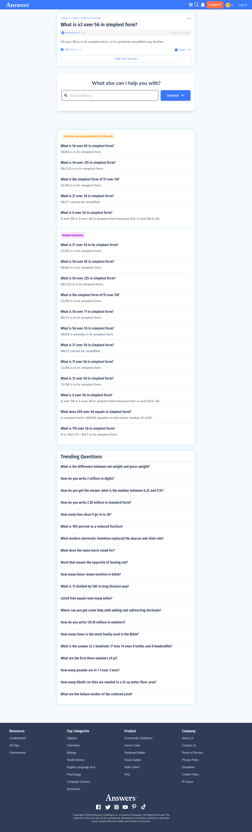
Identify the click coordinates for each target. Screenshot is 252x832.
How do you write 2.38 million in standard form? (96, 502)
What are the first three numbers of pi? (89, 658)
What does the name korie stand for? (88, 550)
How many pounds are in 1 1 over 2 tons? (90, 670)
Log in (242, 5)
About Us (188, 738)
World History (75, 760)
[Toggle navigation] (191, 4)
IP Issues (187, 781)
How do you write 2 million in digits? (87, 478)
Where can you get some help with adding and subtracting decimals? (111, 610)
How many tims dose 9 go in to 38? (86, 514)
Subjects (65, 17)
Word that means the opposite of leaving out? (94, 562)
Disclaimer (188, 767)
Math (75, 17)
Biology (71, 752)
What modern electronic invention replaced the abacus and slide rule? (112, 538)
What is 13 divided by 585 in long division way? (95, 586)
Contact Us (189, 745)
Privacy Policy (190, 760)
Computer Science (78, 781)
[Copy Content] (180, 50)
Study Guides (132, 760)
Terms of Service (192, 752)
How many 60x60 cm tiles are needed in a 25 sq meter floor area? (108, 682)
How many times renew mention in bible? (91, 574)
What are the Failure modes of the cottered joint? (96, 694)
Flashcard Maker (134, 752)
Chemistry (73, 745)
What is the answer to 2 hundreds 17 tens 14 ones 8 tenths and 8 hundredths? (116, 646)
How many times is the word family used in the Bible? (100, 634)
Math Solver (132, 767)
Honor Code (132, 745)
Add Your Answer (126, 58)
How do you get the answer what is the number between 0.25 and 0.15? (112, 490)
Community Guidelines (138, 738)
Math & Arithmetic (91, 17)
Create (215, 4)
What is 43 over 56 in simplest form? (99, 25)
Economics (73, 789)
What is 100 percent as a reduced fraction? (92, 526)
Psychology (74, 774)
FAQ (127, 774)
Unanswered (17, 752)
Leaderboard (17, 738)
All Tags (14, 745)
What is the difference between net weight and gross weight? (105, 466)
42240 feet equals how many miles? (86, 598)
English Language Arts (81, 767)
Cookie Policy (190, 774)
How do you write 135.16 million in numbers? (93, 622)
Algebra (72, 738)
